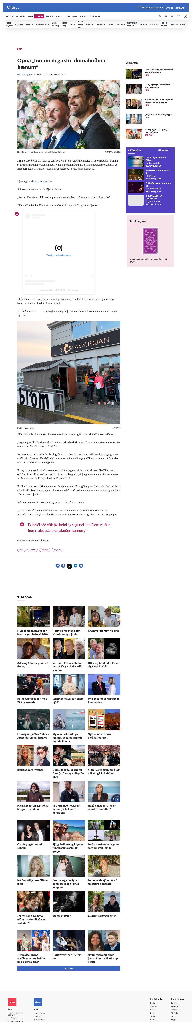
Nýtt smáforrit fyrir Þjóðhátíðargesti (104, 726)
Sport (152, 965)
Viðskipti (154, 961)
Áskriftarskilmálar (44, 982)
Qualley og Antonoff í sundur (30, 820)
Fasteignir (175, 961)
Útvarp (153, 979)
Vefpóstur (41, 992)
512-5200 (45, 968)
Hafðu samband (43, 975)
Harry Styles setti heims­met (65, 915)
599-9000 (16, 984)
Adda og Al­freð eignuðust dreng (31, 662)
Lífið (152, 968)
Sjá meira (69, 924)
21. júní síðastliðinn (45, 181)
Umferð (40, 989)
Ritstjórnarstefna (44, 978)
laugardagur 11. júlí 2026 (152, 8)
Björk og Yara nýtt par (27, 756)
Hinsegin (49, 550)
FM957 (174, 979)
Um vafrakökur (43, 996)
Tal (172, 986)
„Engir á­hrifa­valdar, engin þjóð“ (67, 692)
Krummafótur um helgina (99, 631)
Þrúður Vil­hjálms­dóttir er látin (30, 851)
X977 (173, 982)
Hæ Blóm (47, 205)
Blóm (22, 550)
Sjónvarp (154, 975)
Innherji (174, 958)
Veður (173, 972)
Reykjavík (64, 550)
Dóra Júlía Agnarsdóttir (26, 75)
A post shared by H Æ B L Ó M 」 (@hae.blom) (58, 290)
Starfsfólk (41, 985)
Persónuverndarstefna (17, 974)
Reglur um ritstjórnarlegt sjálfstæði (18, 969)
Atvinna (174, 965)
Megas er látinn (59, 881)
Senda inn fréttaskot (45, 999)
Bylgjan (174, 975)
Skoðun (153, 972)
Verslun (35, 550)
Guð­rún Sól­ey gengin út (98, 881)
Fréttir (152, 958)
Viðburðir (175, 968)
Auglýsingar (41, 972)
